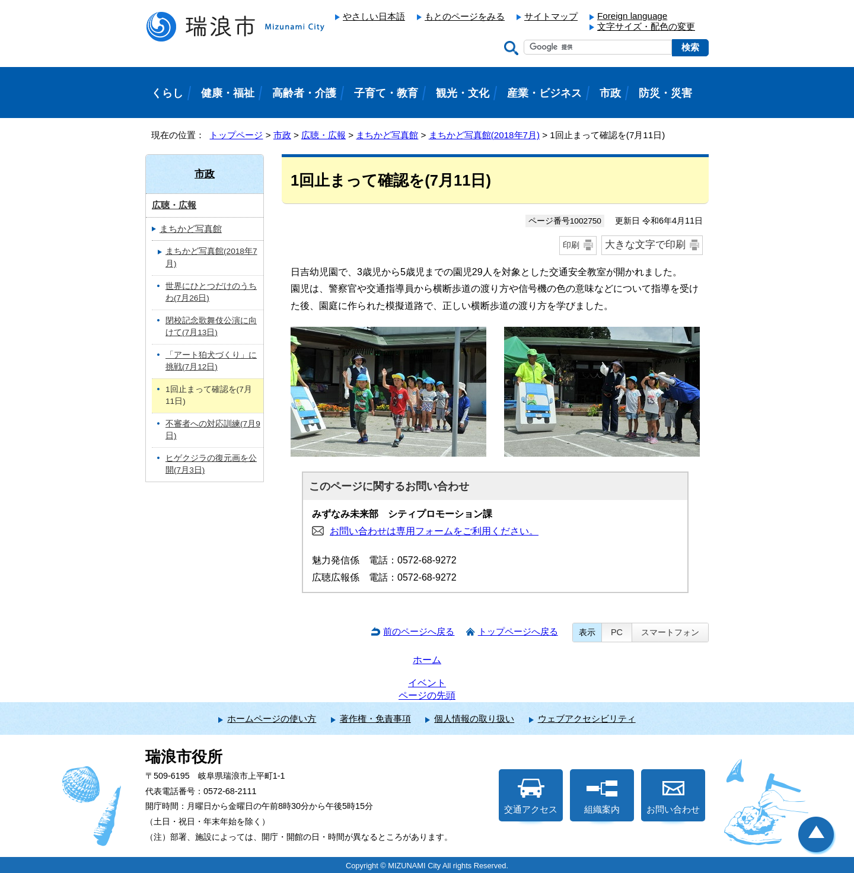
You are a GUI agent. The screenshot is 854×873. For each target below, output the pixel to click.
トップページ (236, 135)
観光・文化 (462, 93)
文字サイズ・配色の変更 (646, 26)
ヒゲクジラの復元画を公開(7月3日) (211, 464)
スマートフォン (670, 632)
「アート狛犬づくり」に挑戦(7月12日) (211, 361)
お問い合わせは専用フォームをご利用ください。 (434, 531)
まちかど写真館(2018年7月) (484, 135)
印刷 (571, 245)
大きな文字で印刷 (645, 244)
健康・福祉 (227, 93)
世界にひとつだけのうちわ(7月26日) (211, 292)
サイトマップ (551, 16)
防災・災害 (665, 93)
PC (617, 632)
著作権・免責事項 (375, 718)
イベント (427, 683)
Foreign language (632, 16)
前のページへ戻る (418, 631)
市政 (282, 135)
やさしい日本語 (374, 16)
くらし (167, 93)
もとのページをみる (465, 16)
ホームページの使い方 (271, 718)
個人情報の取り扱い (474, 718)
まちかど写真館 (387, 135)
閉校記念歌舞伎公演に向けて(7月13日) (211, 326)
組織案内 (602, 796)
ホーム (427, 660)
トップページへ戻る (518, 631)
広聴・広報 (323, 135)
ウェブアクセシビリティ (587, 718)
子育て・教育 (386, 93)
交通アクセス (530, 796)
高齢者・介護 (304, 93)
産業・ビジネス (544, 93)
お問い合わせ (673, 796)
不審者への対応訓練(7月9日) (212, 430)
